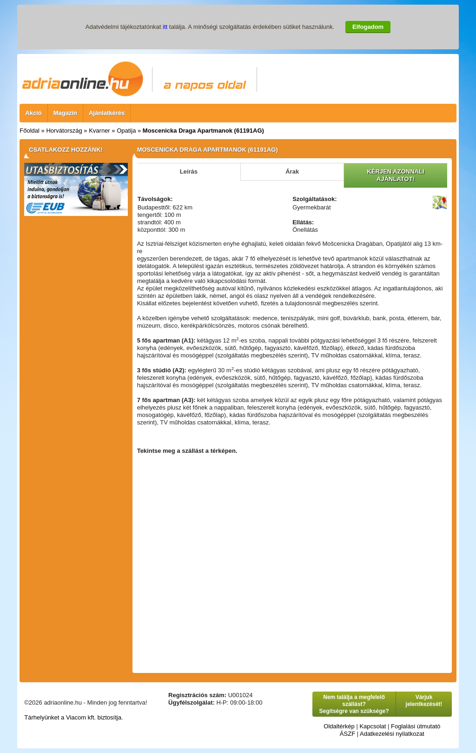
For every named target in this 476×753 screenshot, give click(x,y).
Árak (292, 171)
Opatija (126, 130)
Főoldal (30, 130)
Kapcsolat (372, 726)
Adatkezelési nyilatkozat (392, 733)
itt (165, 26)
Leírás (189, 171)
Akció (33, 112)
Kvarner (99, 130)
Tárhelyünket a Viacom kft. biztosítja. (73, 717)
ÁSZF (347, 733)
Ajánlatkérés (107, 112)
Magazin (65, 112)
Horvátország (64, 130)
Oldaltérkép (339, 726)
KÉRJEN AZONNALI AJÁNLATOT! (395, 175)
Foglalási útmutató (415, 726)
